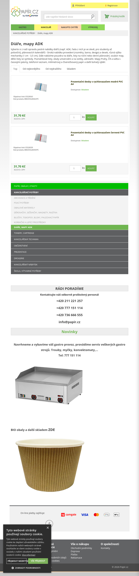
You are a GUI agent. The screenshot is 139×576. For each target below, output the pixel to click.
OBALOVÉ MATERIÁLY (24, 207)
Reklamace (76, 561)
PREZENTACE (20, 251)
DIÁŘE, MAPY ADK (23, 227)
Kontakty (105, 551)
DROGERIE (19, 258)
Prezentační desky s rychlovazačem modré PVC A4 (97, 85)
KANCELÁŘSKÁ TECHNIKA (26, 239)
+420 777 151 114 (69, 308)
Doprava (75, 554)
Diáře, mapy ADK (50, 33)
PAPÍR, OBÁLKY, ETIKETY (25, 186)
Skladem (71, 71)
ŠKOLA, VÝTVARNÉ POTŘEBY (27, 271)
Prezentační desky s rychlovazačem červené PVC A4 (98, 136)
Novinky (70, 331)
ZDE (51, 429)
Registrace (112, 5)
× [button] (47, 528)
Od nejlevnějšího (31, 71)
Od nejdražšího (53, 71)
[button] (27, 568)
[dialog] (27, 548)
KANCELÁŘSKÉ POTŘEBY (25, 33)
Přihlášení (80, 5)
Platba (74, 558)
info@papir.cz (69, 322)
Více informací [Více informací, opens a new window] (28, 555)
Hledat (92, 16)
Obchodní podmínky (81, 551)
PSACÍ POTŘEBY (21, 202)
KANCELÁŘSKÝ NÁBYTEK (25, 264)
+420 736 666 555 (69, 315)
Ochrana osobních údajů (53, 561)
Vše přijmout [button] (38, 561)
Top (15, 71)
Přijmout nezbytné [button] (17, 561)
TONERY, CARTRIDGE (24, 233)
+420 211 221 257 (69, 301)
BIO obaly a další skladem (29, 430)
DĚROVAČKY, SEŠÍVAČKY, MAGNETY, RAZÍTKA (35, 212)
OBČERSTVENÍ (21, 245)
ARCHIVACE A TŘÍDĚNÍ (24, 197)
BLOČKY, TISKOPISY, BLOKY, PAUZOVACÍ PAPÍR (36, 217)
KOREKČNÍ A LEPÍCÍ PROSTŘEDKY (30, 222)
